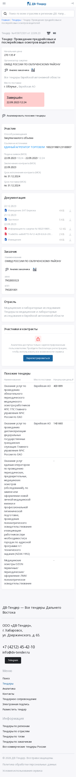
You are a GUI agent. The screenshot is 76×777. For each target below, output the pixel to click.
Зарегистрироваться (38, 358)
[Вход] (72, 3)
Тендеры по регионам (16, 726)
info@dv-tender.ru (16, 652)
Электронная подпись (16, 704)
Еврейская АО (27, 87)
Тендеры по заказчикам (17, 742)
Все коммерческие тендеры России (24, 747)
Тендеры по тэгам (14, 736)
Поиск (6, 678)
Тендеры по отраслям (16, 731)
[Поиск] (5, 14)
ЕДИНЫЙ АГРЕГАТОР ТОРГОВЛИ (24, 147)
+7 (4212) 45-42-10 (19, 647)
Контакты (8, 694)
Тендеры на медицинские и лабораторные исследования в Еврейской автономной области (34, 314)
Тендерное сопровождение (20, 699)
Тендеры (8, 684)
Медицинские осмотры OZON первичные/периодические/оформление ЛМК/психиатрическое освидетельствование (17, 572)
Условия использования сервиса (23, 771)
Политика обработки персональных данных (30, 764)
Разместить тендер (15, 709)
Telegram (13, 660)
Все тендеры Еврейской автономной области (32, 78)
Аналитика (9, 689)
